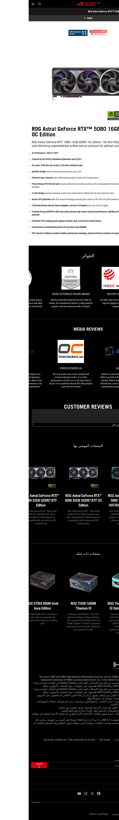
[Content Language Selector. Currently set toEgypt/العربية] (109, 808)
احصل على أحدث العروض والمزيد (101, 760)
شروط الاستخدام (91, 814)
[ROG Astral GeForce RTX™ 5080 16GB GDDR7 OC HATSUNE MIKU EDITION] (97, 482)
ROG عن (113, 780)
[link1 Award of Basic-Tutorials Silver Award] (42, 287)
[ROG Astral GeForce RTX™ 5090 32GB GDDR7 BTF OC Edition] (54, 482)
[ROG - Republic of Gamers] (59, 4)
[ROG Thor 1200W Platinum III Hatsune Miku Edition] (97, 587)
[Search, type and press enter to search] (11, 4)
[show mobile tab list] (59, 18)
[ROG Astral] (76, 740)
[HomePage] (114, 740)
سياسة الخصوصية (109, 813)
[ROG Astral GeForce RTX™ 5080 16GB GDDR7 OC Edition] (40, 740)
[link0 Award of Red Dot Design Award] (92, 287)
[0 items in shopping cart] (4, 4)
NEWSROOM (111, 786)
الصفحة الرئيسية (109, 773)
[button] (115, 4)
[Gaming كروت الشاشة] (96, 740)
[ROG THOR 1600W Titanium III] (54, 587)
